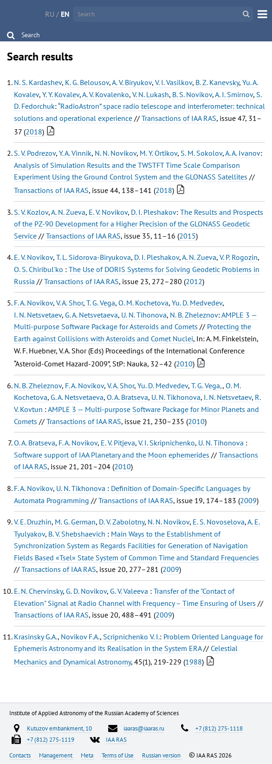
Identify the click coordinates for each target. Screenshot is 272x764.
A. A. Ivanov (242, 153)
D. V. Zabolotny (121, 521)
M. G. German (75, 521)
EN (65, 14)
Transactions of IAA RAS (179, 118)
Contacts (20, 755)
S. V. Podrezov (35, 153)
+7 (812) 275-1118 (219, 728)
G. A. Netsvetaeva (91, 314)
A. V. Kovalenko (105, 94)
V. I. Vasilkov (173, 82)
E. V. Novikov (108, 212)
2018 (34, 131)
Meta (88, 755)
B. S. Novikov (192, 94)
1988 (193, 661)
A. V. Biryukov (132, 82)
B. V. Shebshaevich (77, 533)
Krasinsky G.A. (36, 636)
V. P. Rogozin (239, 257)
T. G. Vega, (206, 385)
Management (56, 755)
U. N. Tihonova (144, 314)
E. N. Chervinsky (38, 591)
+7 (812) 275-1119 (50, 739)
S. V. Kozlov (31, 212)
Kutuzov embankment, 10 (59, 728)
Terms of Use (118, 755)
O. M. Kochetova (143, 302)
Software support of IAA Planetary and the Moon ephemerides (111, 454)
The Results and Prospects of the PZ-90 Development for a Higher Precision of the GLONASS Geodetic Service (138, 223)
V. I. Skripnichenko (166, 442)
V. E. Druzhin (33, 521)
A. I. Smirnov (234, 94)
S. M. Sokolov (201, 153)
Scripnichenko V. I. (131, 636)
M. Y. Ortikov (158, 153)
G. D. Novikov (86, 591)
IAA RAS (116, 739)
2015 (187, 235)
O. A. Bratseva (127, 397)
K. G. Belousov (87, 82)
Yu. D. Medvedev (197, 302)
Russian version (162, 755)
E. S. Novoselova (219, 521)
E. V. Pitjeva (118, 442)
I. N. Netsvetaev (38, 314)
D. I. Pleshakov (153, 212)
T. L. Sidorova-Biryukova (93, 257)
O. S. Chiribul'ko (39, 269)
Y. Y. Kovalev (60, 94)
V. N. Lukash (150, 94)
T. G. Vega (100, 302)
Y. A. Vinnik (75, 153)
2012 (194, 281)
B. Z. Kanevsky (217, 82)
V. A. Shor (69, 302)
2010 (184, 363)
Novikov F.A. (80, 636)
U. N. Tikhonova (176, 397)
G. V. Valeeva (130, 591)
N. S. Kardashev (38, 82)
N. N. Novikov (115, 153)
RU (49, 14)
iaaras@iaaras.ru (143, 728)
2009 (248, 500)
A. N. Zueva (68, 212)
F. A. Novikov (33, 302)
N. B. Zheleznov (194, 314)
